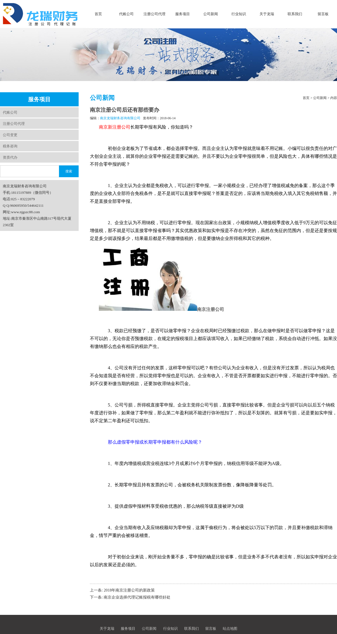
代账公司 (126, 14)
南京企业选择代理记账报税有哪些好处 (137, 597)
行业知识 (238, 14)
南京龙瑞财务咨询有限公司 (120, 118)
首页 (98, 14)
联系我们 (295, 14)
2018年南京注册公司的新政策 (129, 590)
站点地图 (230, 628)
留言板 (323, 14)
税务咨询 (10, 146)
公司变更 (10, 135)
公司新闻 (210, 14)
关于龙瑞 (266, 14)
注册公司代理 (154, 14)
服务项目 (182, 14)
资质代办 (10, 157)
